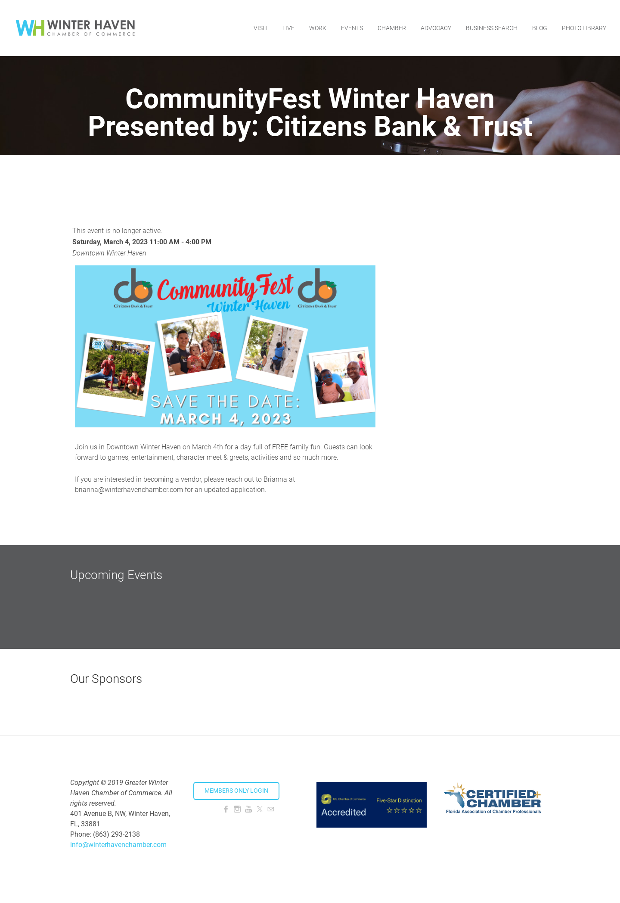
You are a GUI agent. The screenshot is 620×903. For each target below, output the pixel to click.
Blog (539, 28)
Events (352, 28)
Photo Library (584, 28)
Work (317, 28)
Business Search (492, 28)
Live (288, 28)
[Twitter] (259, 809)
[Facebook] (226, 809)
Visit (261, 28)
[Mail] (270, 809)
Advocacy (436, 28)
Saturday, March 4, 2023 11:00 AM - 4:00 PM (141, 242)
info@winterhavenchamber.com (118, 845)
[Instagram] (237, 809)
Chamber (392, 28)
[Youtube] (248, 809)
